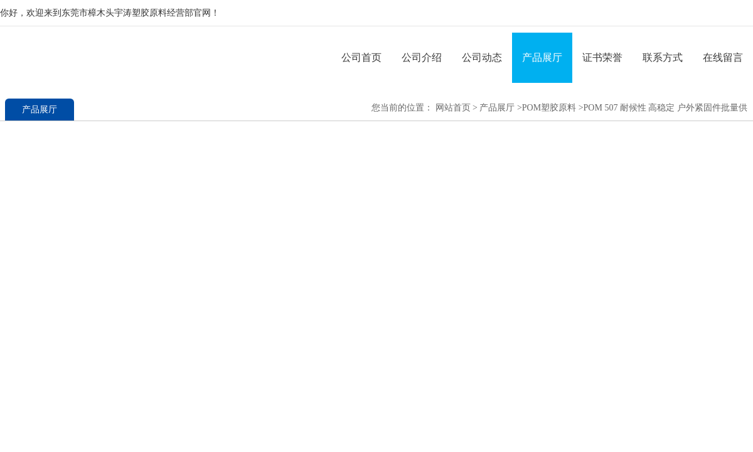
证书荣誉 (602, 57)
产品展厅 (542, 57)
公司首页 (361, 57)
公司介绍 (422, 57)
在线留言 (723, 57)
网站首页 (453, 107)
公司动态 (482, 57)
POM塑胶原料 (549, 107)
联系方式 (663, 57)
